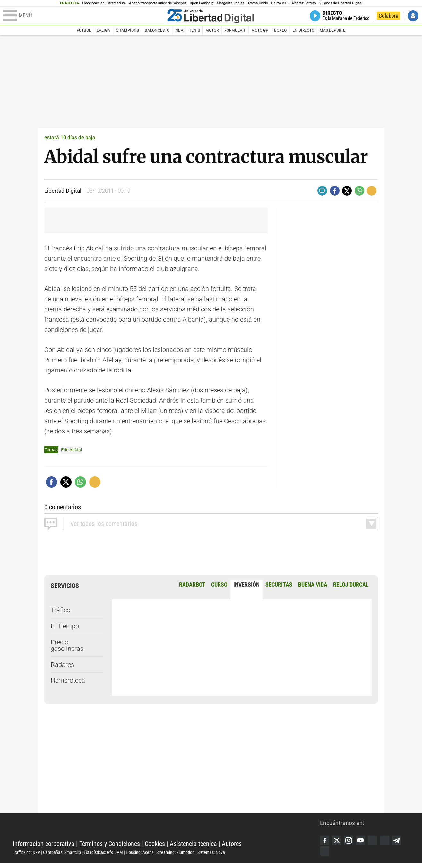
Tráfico (60, 610)
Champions (127, 30)
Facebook (325, 840)
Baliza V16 (279, 3)
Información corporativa (43, 844)
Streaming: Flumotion (175, 852)
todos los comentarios (103, 523)
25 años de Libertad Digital (340, 3)
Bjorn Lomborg (201, 3)
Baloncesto (157, 30)
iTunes (325, 851)
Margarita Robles (230, 3)
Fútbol (84, 30)
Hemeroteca (68, 680)
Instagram (349, 840)
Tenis (194, 30)
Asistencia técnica (193, 844)
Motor (212, 30)
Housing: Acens (139, 852)
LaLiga (103, 30)
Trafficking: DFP (26, 852)
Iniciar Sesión (413, 15)
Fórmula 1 (234, 30)
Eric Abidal (71, 449)
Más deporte (332, 30)
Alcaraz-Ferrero (303, 3)
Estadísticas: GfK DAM (103, 852)
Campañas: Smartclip (62, 852)
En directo (303, 30)
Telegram (398, 840)
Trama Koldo (257, 3)
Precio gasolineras (67, 645)
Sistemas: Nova (211, 852)
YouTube (361, 840)
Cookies (155, 844)
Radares (62, 664)
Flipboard (386, 840)
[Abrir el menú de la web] (83, 16)
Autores (232, 844)
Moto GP (259, 30)
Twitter (337, 840)
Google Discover (373, 840)
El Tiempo (65, 626)
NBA (179, 30)
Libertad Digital (166, 827)
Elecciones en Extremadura (104, 3)
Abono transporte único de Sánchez (157, 3)
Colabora (388, 16)
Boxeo (280, 30)
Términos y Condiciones (109, 844)
